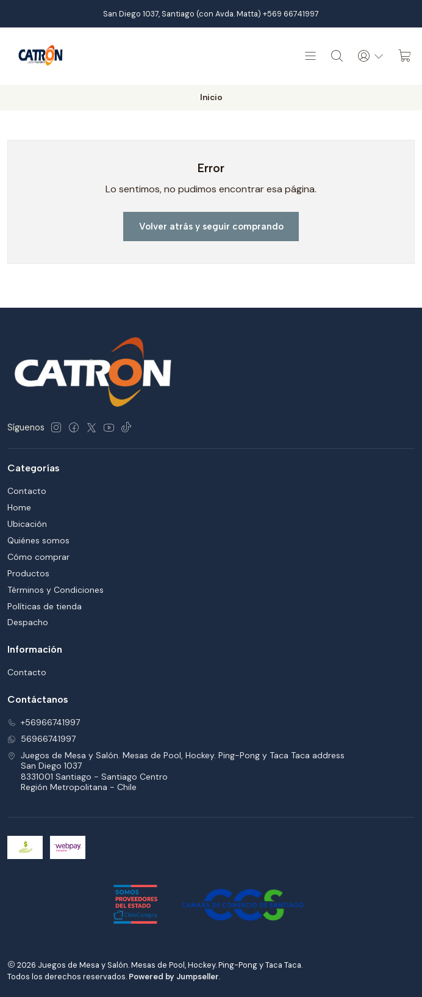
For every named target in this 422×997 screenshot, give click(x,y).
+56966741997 (43, 722)
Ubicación (27, 523)
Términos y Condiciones (55, 589)
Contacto (26, 490)
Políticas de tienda (44, 606)
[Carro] (405, 56)
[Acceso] (370, 56)
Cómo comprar (38, 556)
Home (19, 507)
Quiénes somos (38, 540)
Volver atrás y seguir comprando (211, 226)
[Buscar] (337, 56)
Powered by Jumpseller (174, 976)
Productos (28, 573)
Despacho (27, 622)
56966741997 (41, 738)
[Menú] (310, 56)
